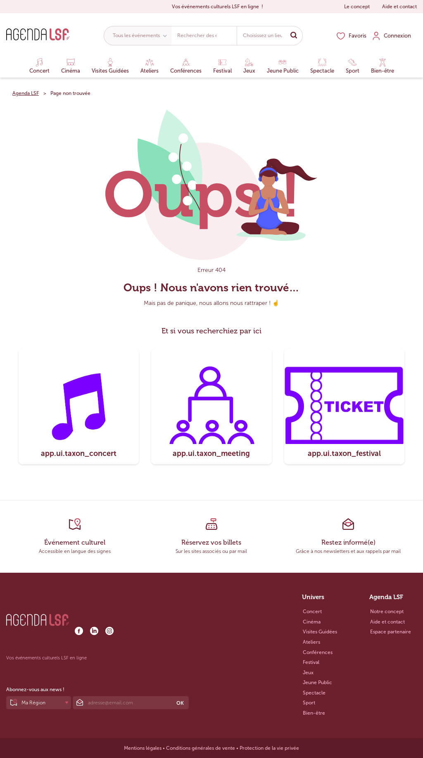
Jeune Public (283, 66)
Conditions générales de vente (200, 748)
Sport (352, 66)
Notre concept (387, 611)
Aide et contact (399, 6)
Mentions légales (143, 748)
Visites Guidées (110, 66)
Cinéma (70, 66)
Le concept (357, 6)
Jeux (249, 66)
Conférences (186, 66)
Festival (222, 66)
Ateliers (149, 66)
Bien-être (382, 66)
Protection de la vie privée (269, 748)
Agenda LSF (25, 93)
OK (180, 703)
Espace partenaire (390, 632)
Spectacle (322, 66)
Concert (39, 66)
